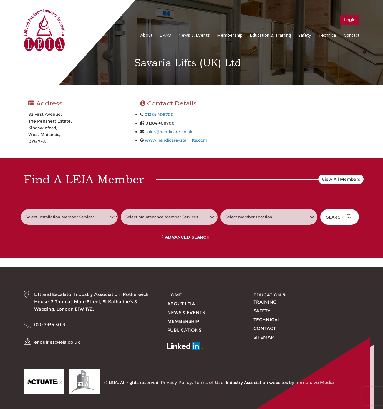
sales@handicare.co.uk (169, 131)
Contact (351, 35)
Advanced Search (186, 237)
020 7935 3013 (49, 324)
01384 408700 (159, 114)
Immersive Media (314, 382)
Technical (327, 35)
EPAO (165, 35)
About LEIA (181, 303)
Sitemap (263, 337)
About (146, 35)
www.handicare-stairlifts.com (176, 140)
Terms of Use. (209, 382)
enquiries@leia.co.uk (57, 342)
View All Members (341, 179)
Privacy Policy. (177, 382)
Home (174, 295)
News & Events (194, 35)
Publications (184, 330)
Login (350, 19)
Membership (230, 35)
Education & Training (270, 35)
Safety (304, 35)
